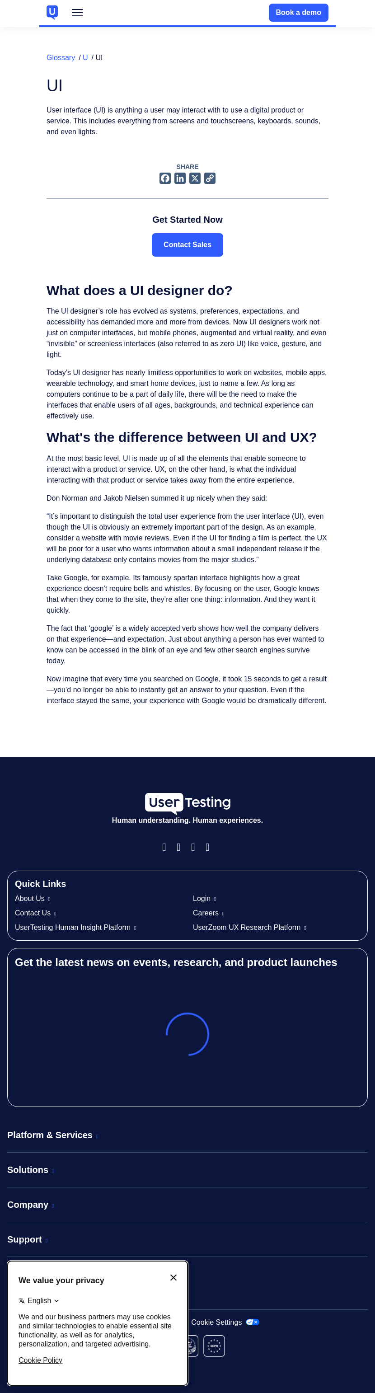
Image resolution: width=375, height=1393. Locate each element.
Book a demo (298, 12)
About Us (30, 898)
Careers (206, 913)
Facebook (167, 847)
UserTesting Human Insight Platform (73, 927)
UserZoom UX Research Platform (246, 927)
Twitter (211, 847)
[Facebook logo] (165, 178)
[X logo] (195, 178)
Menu (77, 15)
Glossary (61, 57)
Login (202, 898)
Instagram (182, 847)
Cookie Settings (225, 1322)
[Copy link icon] (209, 178)
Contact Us (33, 913)
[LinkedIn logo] (180, 178)
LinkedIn (196, 847)
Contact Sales (187, 245)
